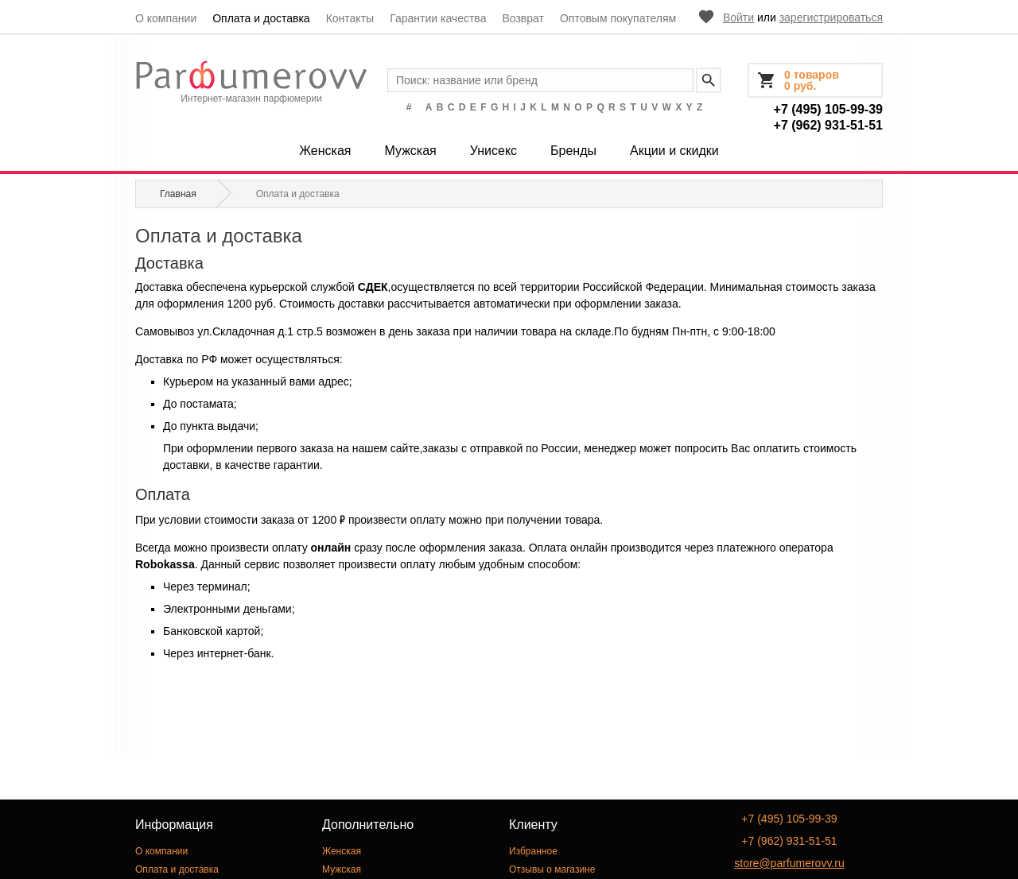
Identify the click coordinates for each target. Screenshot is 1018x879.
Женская (325, 150)
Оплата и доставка (260, 18)
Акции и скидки (674, 150)
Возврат (523, 18)
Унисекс (493, 150)
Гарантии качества (438, 18)
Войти (738, 17)
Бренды (573, 150)
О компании (165, 18)
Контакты (350, 18)
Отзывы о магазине (552, 869)
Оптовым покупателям (618, 18)
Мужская (410, 150)
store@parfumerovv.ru (789, 863)
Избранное (533, 851)
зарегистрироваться (831, 17)
